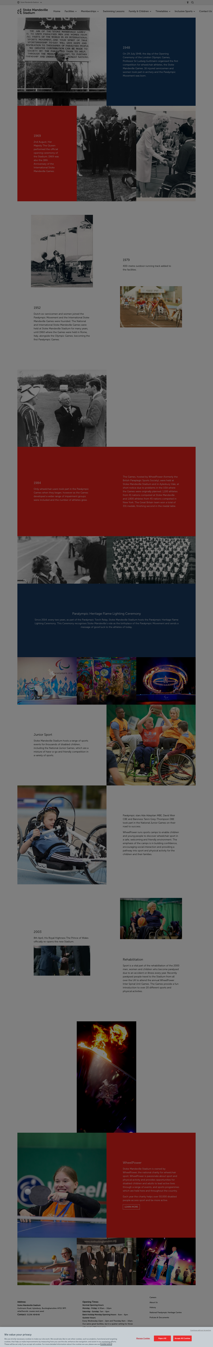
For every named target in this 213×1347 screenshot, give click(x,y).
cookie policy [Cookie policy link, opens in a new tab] (106, 1344)
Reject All (162, 1338)
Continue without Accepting (200, 1330)
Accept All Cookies (182, 1338)
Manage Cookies (143, 1338)
